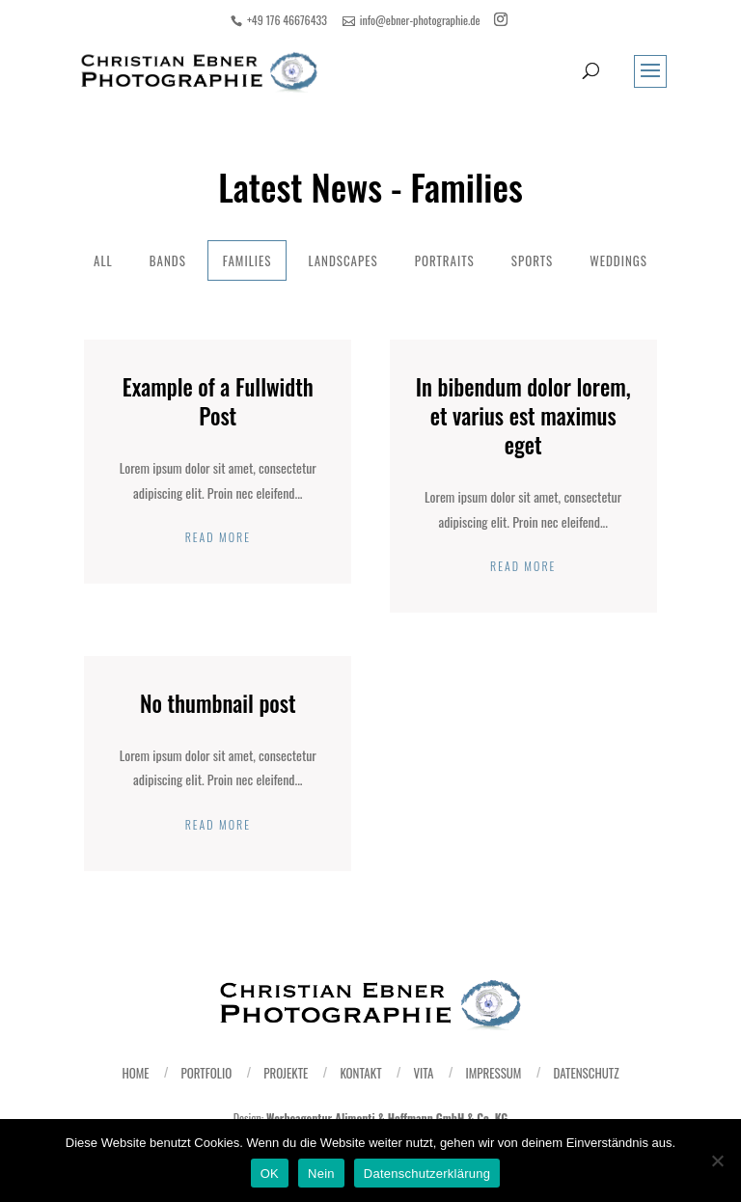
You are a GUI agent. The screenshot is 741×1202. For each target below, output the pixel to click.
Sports (532, 260)
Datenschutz (585, 1072)
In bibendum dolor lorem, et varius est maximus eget (523, 415)
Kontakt (360, 1072)
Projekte (285, 1072)
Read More (218, 537)
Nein (321, 1173)
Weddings (618, 260)
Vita (423, 1072)
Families (247, 260)
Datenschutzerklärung (427, 1173)
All (103, 260)
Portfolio (207, 1072)
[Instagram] (501, 19)
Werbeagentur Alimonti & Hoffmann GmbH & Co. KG (387, 1117)
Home (135, 1072)
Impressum (494, 1072)
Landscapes (342, 260)
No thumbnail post (218, 703)
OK (270, 1173)
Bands (168, 260)
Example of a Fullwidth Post (218, 401)
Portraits (445, 260)
